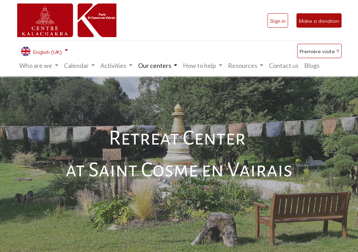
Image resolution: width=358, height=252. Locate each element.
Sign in (278, 20)
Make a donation (319, 20)
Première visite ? (319, 51)
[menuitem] (283, 65)
